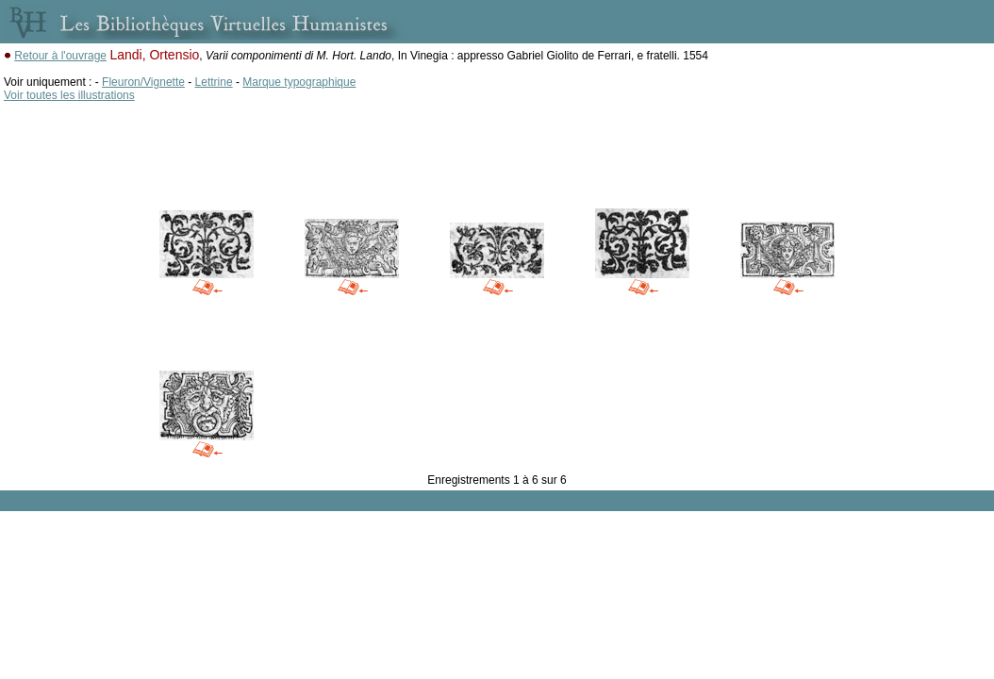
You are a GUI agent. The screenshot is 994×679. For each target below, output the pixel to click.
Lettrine (214, 82)
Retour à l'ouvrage (60, 55)
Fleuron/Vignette (143, 82)
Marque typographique (299, 82)
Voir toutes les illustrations (69, 95)
